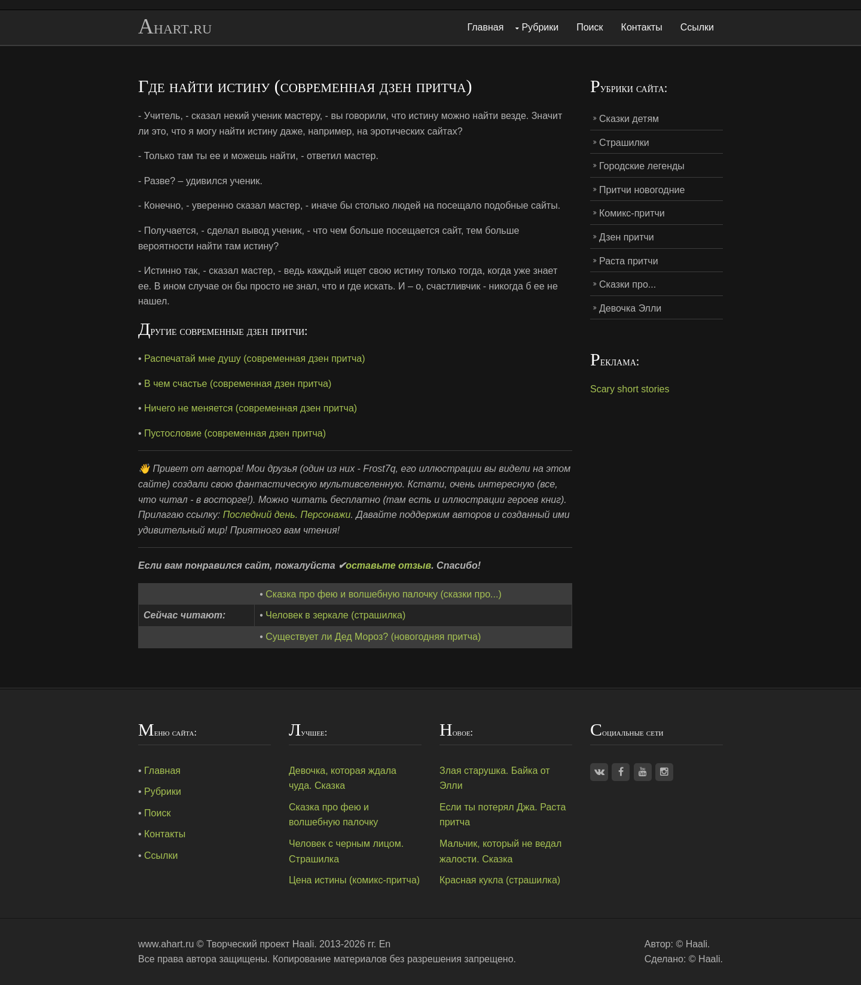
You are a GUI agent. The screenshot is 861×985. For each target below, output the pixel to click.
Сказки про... (627, 284)
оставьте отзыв (388, 565)
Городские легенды (642, 166)
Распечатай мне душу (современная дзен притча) (254, 358)
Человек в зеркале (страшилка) (335, 615)
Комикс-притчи (632, 213)
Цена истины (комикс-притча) (354, 880)
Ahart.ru (175, 27)
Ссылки (697, 27)
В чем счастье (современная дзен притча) (237, 384)
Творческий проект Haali (260, 944)
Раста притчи (628, 261)
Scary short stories (629, 389)
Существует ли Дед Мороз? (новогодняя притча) (373, 637)
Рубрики (539, 27)
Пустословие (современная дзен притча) (235, 433)
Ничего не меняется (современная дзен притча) (250, 408)
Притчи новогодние (642, 190)
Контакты (641, 27)
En (385, 944)
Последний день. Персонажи (287, 515)
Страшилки (624, 143)
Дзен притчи (626, 237)
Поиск (589, 27)
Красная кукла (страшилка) (499, 880)
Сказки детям (629, 119)
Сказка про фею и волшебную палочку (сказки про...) (383, 594)
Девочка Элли (630, 308)
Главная (486, 27)
